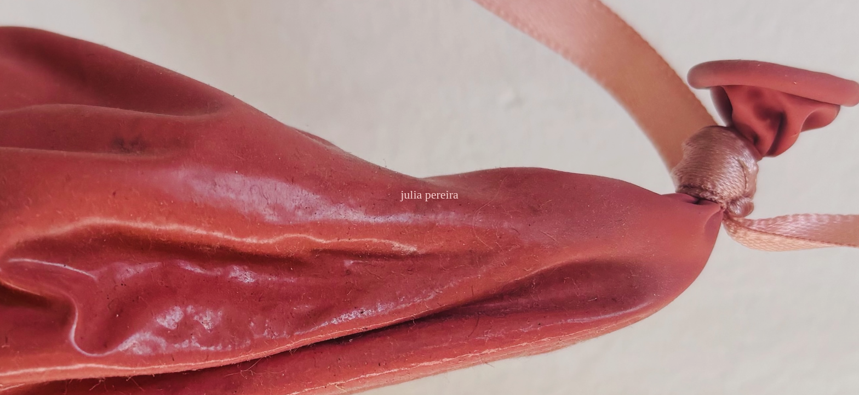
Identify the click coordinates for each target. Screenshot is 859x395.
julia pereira (429, 194)
